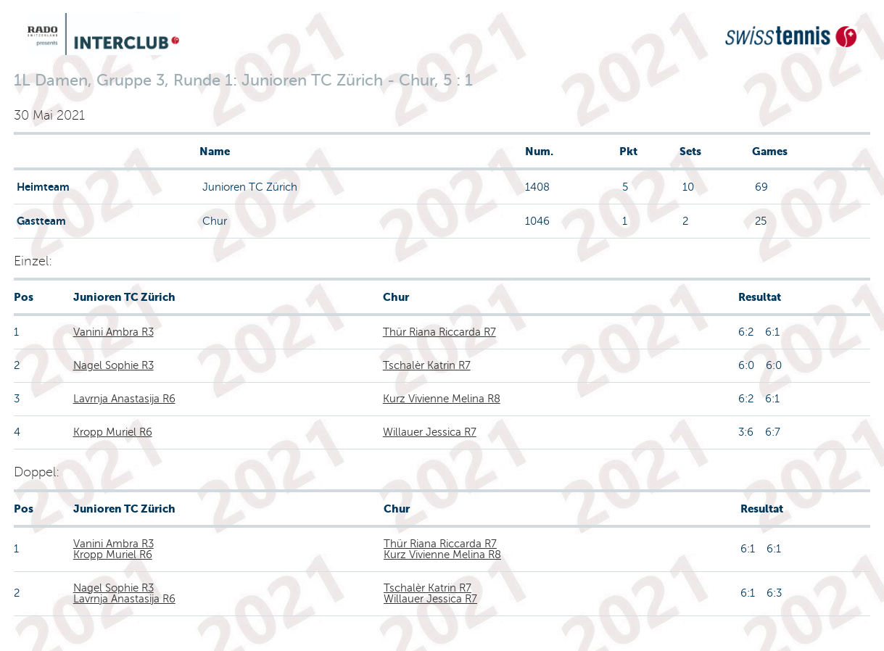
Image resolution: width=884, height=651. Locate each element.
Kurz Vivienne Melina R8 (441, 399)
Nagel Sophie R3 (113, 365)
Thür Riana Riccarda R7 (439, 332)
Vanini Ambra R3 (113, 332)
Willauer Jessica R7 (429, 432)
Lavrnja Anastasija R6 (124, 399)
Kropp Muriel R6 (112, 432)
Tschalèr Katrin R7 (427, 365)
